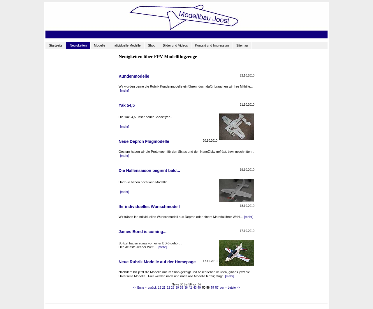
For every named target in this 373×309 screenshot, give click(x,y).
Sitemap (242, 45)
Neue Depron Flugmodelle (144, 141)
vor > (223, 287)
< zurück (150, 287)
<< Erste (138, 287)
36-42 (188, 287)
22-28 (170, 287)
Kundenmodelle (134, 76)
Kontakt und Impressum (212, 45)
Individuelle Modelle (126, 45)
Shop (152, 45)
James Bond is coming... (142, 231)
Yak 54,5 (127, 105)
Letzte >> (234, 287)
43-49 (197, 287)
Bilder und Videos (175, 45)
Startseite (55, 45)
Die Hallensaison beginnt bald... (149, 170)
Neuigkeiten (78, 45)
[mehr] (124, 90)
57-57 (215, 287)
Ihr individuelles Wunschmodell (149, 206)
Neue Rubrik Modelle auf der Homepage (157, 262)
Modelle (99, 45)
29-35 (179, 287)
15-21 (162, 287)
